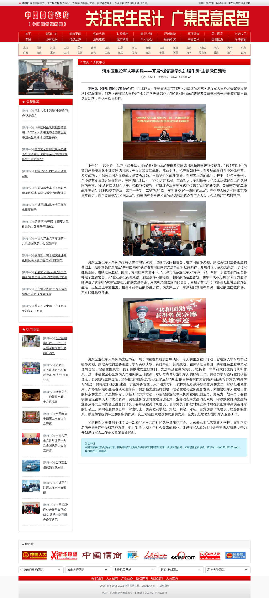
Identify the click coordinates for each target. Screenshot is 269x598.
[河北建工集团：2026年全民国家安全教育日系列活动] (29, 89)
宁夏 (161, 52)
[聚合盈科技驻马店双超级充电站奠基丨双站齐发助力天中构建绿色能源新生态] (42, 89)
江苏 (120, 47)
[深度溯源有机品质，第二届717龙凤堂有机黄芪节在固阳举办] (48, 89)
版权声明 (142, 578)
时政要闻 (75, 34)
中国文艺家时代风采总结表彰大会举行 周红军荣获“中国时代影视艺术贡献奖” (45, 154)
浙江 (134, 47)
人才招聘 (112, 578)
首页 (28, 34)
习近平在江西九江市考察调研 (55, 488)
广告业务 (127, 578)
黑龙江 (202, 52)
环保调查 (193, 34)
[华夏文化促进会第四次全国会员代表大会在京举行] (61, 89)
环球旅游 (170, 34)
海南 (39, 52)
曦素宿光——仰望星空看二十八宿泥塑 (55, 397)
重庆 (52, 52)
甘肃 (134, 52)
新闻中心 (52, 34)
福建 (161, 47)
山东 (188, 47)
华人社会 (146, 39)
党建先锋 (99, 34)
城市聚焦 (122, 39)
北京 (25, 47)
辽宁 (80, 47)
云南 (93, 52)
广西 (25, 52)
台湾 (243, 52)
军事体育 (241, 39)
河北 (52, 47)
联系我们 (157, 578)
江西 (175, 47)
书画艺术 (193, 39)
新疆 (175, 52)
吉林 (93, 47)
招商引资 (170, 39)
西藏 (107, 52)
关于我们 (97, 578)
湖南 (229, 47)
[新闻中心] (28, 110)
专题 (28, 39)
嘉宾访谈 (146, 34)
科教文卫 (241, 34)
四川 (66, 52)
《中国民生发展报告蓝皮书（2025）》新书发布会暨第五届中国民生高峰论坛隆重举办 (44, 132)
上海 (107, 47)
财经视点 (122, 34)
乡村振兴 (52, 39)
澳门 (229, 52)
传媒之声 (75, 39)
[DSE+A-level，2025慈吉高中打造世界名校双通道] (55, 89)
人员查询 (172, 578)
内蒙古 (202, 47)
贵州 (80, 52)
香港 (216, 52)
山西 (66, 47)
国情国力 (217, 39)
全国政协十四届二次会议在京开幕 (55, 419)
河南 (188, 52)
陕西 (120, 52)
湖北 (216, 47)
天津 (39, 47)
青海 (148, 52)
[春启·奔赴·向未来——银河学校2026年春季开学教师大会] (36, 89)
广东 (243, 47)
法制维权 (99, 39)
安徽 (148, 47)
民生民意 (217, 34)
